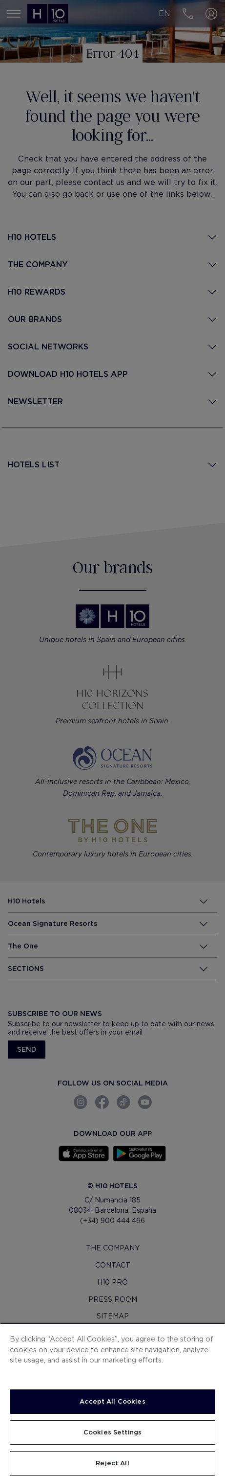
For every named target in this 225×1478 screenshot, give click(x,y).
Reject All (112, 1463)
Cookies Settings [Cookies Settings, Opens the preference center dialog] (112, 1432)
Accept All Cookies (112, 1401)
